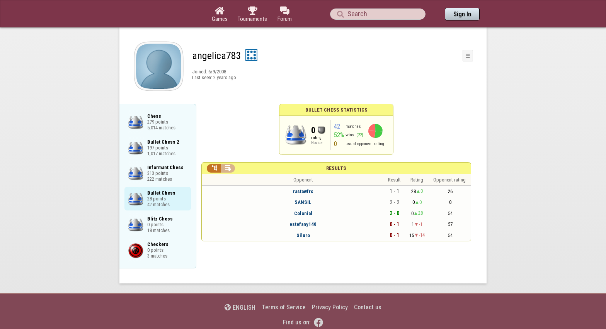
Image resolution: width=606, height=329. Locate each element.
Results (336, 168)
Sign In (462, 14)
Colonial (303, 213)
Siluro (303, 235)
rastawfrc (303, 191)
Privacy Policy (330, 307)
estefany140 (303, 224)
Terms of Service (284, 307)
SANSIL (303, 202)
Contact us (367, 307)
